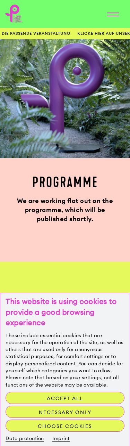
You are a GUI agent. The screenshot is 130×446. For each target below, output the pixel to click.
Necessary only (65, 412)
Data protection (25, 438)
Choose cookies (65, 426)
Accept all (65, 398)
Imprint (61, 438)
